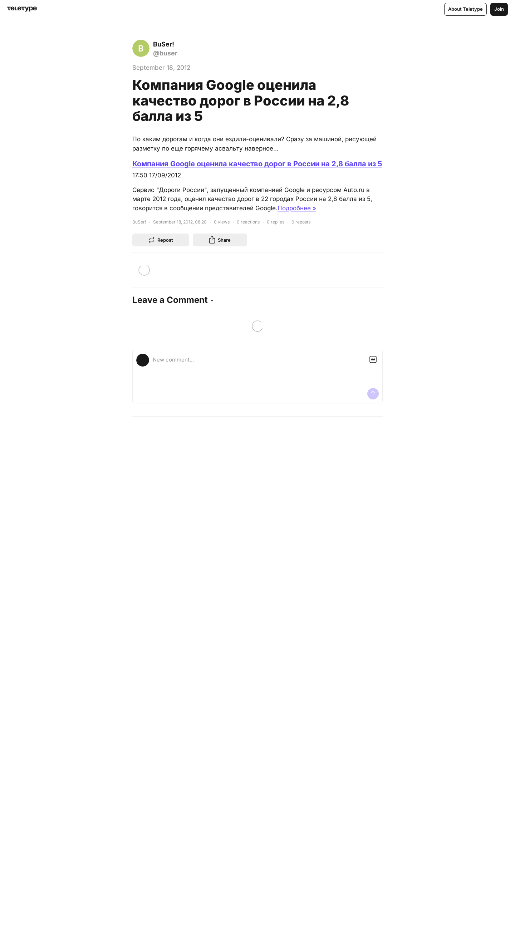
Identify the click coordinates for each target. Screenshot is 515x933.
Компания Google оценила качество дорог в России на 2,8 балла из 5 (257, 163)
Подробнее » (297, 208)
